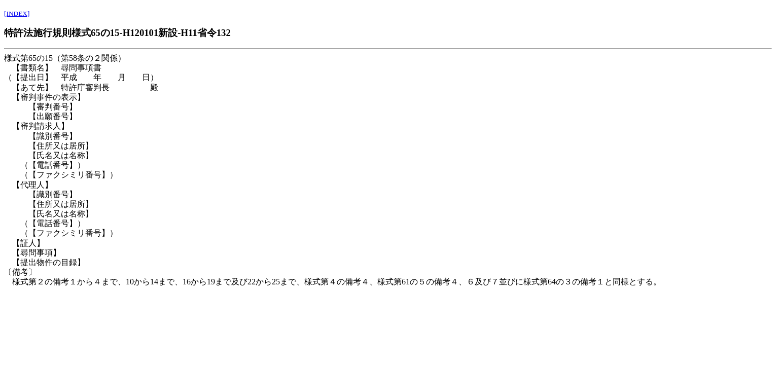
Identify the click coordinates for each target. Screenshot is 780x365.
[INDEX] (16, 13)
